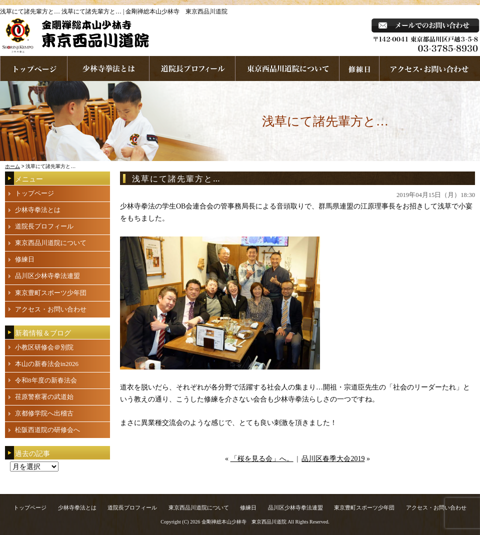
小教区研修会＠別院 (44, 347)
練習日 (360, 68)
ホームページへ (34, 68)
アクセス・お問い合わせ (50, 309)
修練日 (24, 259)
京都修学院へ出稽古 (44, 413)
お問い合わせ (430, 68)
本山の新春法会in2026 (46, 364)
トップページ (34, 193)
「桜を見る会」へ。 (262, 458)
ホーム (12, 166)
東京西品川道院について (288, 68)
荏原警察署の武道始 (44, 396)
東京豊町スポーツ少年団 (50, 292)
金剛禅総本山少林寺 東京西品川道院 (244, 521)
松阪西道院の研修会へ (47, 430)
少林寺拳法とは (109, 68)
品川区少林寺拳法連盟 (47, 276)
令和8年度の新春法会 (46, 380)
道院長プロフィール (193, 68)
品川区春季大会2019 (333, 458)
